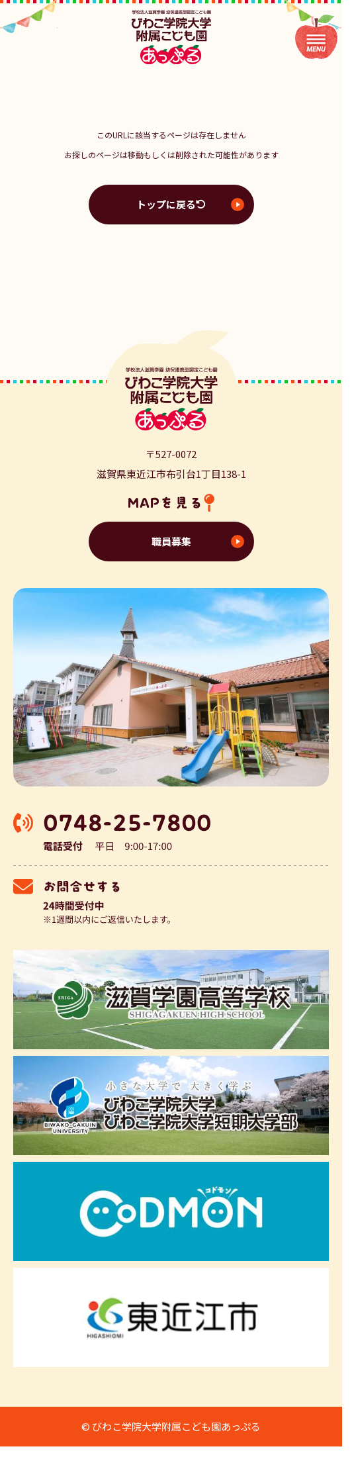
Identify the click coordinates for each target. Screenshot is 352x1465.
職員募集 (171, 541)
